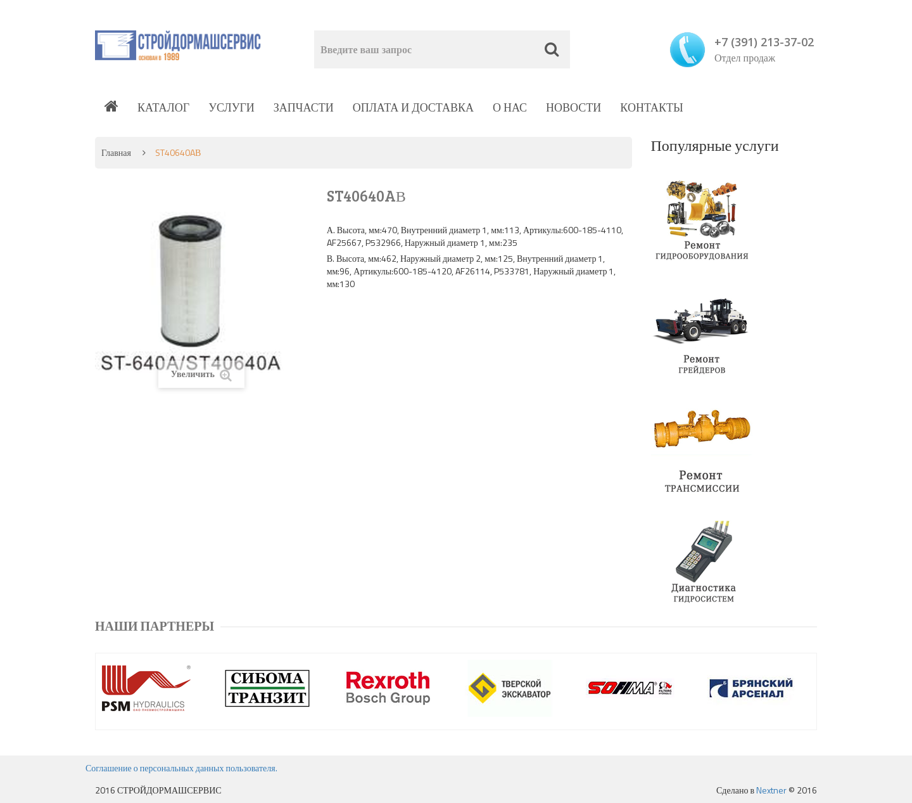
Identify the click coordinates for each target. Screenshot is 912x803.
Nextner (771, 790)
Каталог (163, 107)
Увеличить (201, 374)
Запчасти (304, 107)
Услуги (231, 107)
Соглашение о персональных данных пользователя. (181, 767)
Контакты (651, 107)
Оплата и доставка (413, 107)
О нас (510, 107)
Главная (116, 152)
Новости (573, 107)
